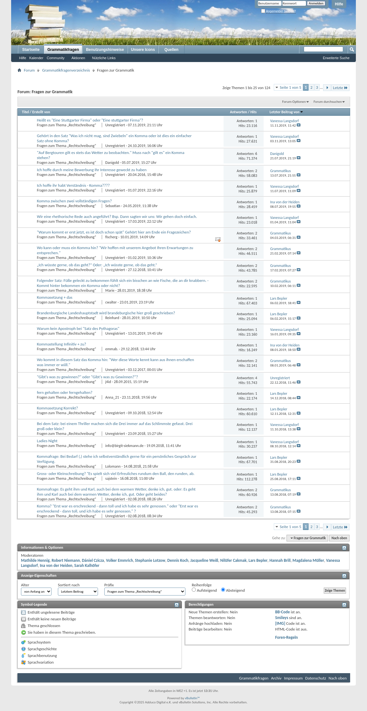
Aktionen (78, 58)
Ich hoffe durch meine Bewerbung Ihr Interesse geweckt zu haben (92, 169)
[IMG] (280, 623)
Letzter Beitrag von (286, 112)
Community (56, 58)
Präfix (109, 584)
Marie (109, 290)
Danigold (112, 162)
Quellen (171, 49)
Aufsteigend (204, 590)
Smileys (281, 617)
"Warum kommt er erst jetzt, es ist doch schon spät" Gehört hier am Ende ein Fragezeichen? (114, 232)
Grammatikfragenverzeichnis (66, 70)
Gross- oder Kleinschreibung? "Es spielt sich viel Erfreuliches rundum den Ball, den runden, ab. (116, 473)
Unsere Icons (143, 49)
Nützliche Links (104, 58)
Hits (253, 112)
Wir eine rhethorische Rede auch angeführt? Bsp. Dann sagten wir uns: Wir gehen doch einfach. (117, 216)
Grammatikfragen (63, 49)
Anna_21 (112, 397)
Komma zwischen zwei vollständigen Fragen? (74, 201)
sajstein (111, 478)
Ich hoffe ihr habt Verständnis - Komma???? (73, 185)
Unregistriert (115, 125)
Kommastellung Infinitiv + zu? (61, 344)
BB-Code (282, 612)
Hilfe (339, 4)
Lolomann (113, 466)
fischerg (111, 237)
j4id (108, 382)
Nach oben (339, 538)
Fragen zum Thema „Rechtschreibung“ (67, 125)
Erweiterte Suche (336, 58)
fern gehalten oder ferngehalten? (65, 392)
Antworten (238, 112)
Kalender (36, 58)
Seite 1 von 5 (290, 87)
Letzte (340, 87)
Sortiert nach (69, 584)
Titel (25, 112)
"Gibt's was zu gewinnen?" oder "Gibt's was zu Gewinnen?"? (87, 376)
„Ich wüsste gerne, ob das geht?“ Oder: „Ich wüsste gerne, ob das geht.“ (97, 264)
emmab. (111, 349)
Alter (25, 584)
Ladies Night (47, 440)
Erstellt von (41, 112)
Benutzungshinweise (105, 49)
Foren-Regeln (286, 637)
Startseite (31, 49)
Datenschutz (315, 678)
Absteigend (233, 590)
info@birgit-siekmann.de (124, 445)
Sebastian (112, 206)
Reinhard (112, 318)
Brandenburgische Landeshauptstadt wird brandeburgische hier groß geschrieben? (106, 312)
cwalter (111, 302)
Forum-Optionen (294, 102)
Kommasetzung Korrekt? (57, 408)
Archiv (276, 678)
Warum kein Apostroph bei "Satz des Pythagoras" (78, 328)
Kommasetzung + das (55, 297)
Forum (29, 70)
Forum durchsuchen (328, 102)
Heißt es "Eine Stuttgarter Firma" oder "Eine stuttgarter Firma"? (90, 120)
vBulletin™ (192, 698)
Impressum (293, 678)
